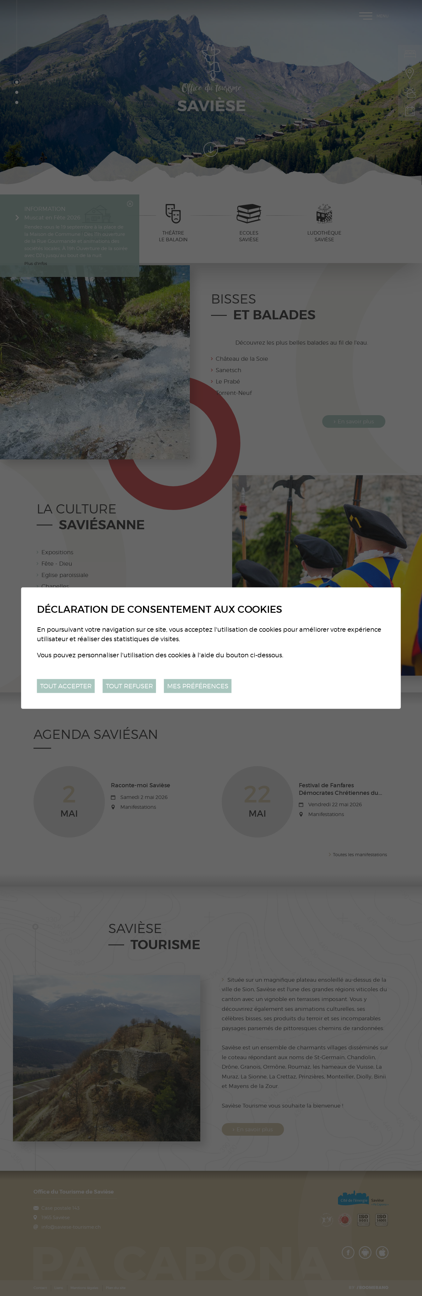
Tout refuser (129, 686)
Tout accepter (66, 686)
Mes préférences (197, 686)
